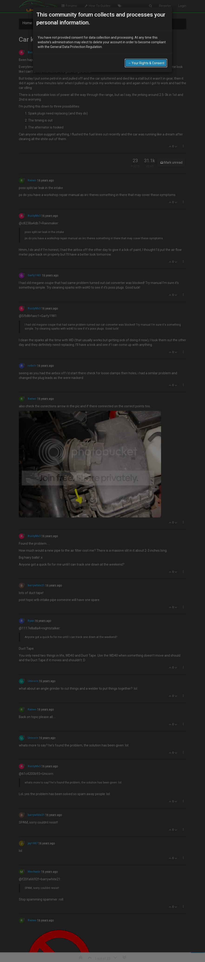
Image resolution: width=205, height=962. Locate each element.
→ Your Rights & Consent (146, 63)
